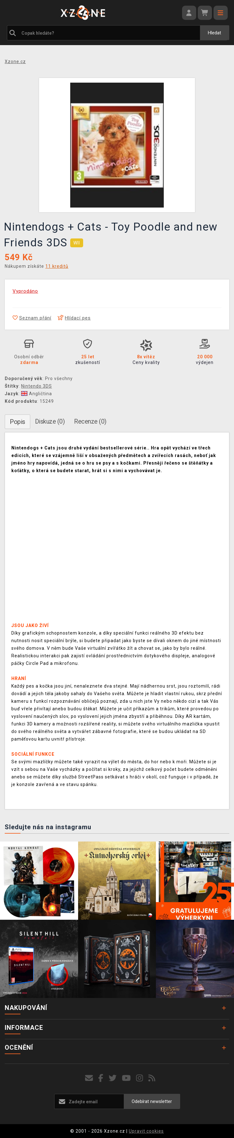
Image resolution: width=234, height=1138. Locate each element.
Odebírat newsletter (152, 1101)
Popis (17, 421)
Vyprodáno (25, 291)
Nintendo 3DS (36, 386)
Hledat (214, 33)
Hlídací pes (74, 318)
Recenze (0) (90, 421)
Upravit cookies (146, 1131)
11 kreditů (56, 266)
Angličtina (36, 393)
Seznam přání (32, 318)
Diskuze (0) (50, 421)
